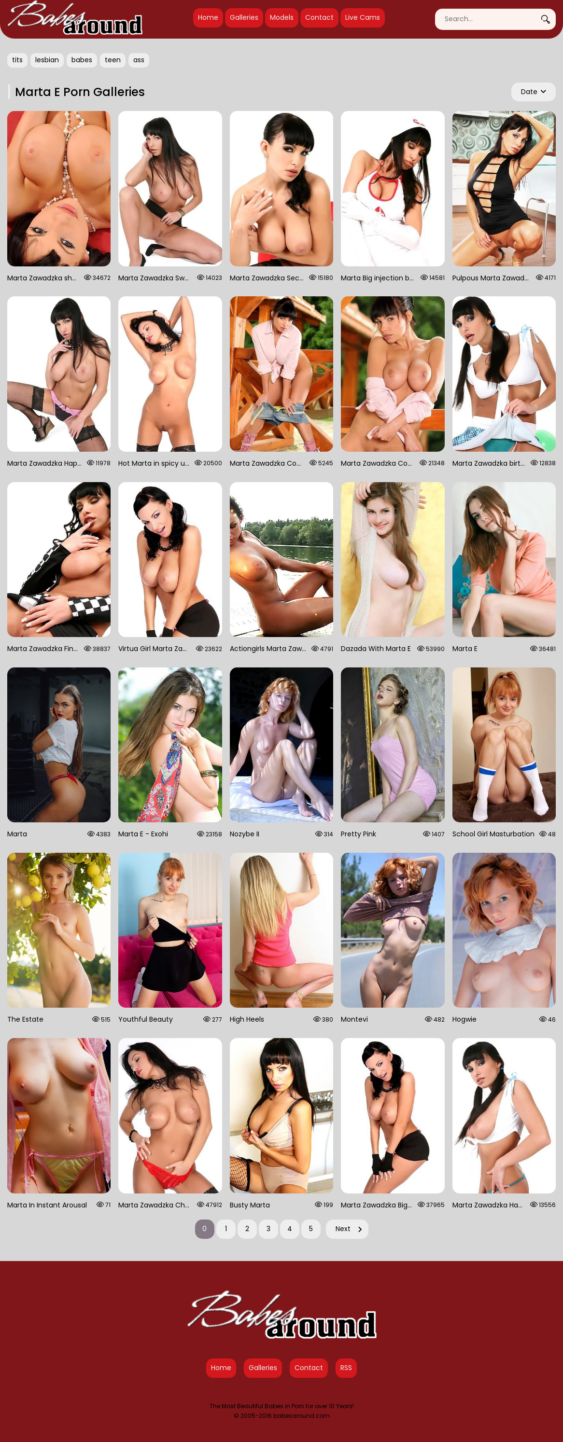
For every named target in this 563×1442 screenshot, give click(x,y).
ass (138, 60)
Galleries (244, 17)
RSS (346, 1368)
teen (113, 60)
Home (208, 17)
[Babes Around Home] (74, 19)
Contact (319, 17)
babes (81, 60)
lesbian (47, 60)
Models (282, 17)
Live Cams (362, 17)
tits (17, 60)
